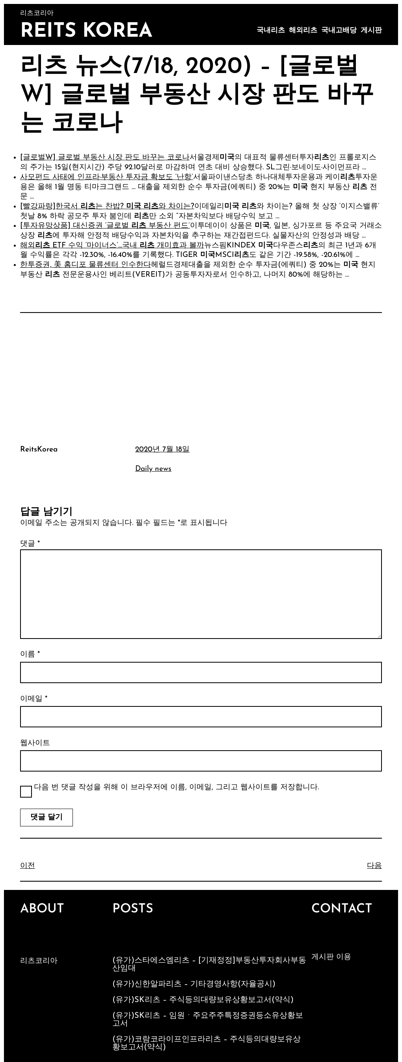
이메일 (33, 699)
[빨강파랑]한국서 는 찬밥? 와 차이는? (107, 206)
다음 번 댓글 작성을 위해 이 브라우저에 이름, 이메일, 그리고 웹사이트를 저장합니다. (176, 787)
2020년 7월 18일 (162, 449)
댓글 (30, 544)
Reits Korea (86, 32)
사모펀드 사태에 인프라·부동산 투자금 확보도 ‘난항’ (106, 177)
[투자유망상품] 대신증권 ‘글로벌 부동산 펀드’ (105, 226)
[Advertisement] (201, 377)
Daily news (153, 469)
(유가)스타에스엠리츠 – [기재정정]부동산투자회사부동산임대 (209, 964)
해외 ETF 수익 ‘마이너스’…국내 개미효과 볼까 (112, 245)
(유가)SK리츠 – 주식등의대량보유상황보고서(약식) (203, 1000)
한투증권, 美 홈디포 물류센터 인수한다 (85, 265)
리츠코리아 (39, 961)
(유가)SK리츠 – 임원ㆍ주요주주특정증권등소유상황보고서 (207, 1020)
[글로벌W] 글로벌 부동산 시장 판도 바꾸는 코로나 (105, 157)
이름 (30, 654)
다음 (374, 866)
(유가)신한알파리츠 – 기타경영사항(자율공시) (193, 984)
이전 (27, 866)
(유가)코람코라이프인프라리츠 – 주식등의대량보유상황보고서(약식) (206, 1043)
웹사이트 (35, 743)
